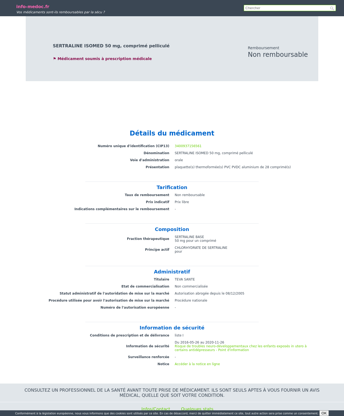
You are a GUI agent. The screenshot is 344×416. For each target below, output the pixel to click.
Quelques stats (197, 409)
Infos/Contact (155, 409)
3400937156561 (188, 146)
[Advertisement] (172, 100)
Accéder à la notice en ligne (197, 364)
